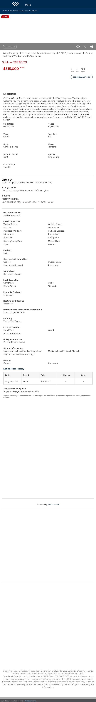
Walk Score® (53, 504)
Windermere (30, 701)
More (28, 5)
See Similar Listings (81, 77)
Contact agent (10, 47)
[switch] (78, 46)
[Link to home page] (15, 4)
